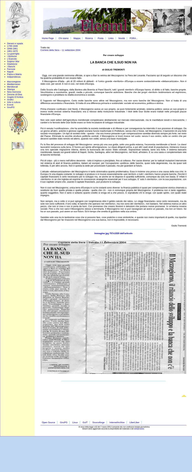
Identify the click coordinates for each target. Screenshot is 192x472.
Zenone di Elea (14, 94)
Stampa (11, 89)
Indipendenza (13, 77)
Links (110, 38)
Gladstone (12, 64)
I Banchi (11, 66)
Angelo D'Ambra (15, 97)
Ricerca (89, 38)
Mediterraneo (13, 84)
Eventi (10, 104)
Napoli (10, 71)
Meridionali (12, 86)
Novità (121, 38)
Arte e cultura (13, 102)
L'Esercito (12, 59)
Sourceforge (98, 422)
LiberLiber (134, 422)
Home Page (48, 38)
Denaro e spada (15, 43)
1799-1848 (12, 46)
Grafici (10, 99)
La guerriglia (13, 53)
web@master (139, 429)
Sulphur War (13, 61)
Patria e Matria (14, 74)
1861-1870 (12, 51)
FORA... (134, 38)
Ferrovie (11, 69)
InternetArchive (116, 422)
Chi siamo (64, 38)
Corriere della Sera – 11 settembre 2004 (60, 50)
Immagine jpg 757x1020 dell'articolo (113, 233)
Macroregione (14, 81)
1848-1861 (12, 48)
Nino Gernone (14, 92)
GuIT (85, 422)
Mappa (76, 38)
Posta (100, 38)
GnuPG (10, 107)
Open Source (48, 422)
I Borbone (12, 56)
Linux (75, 422)
